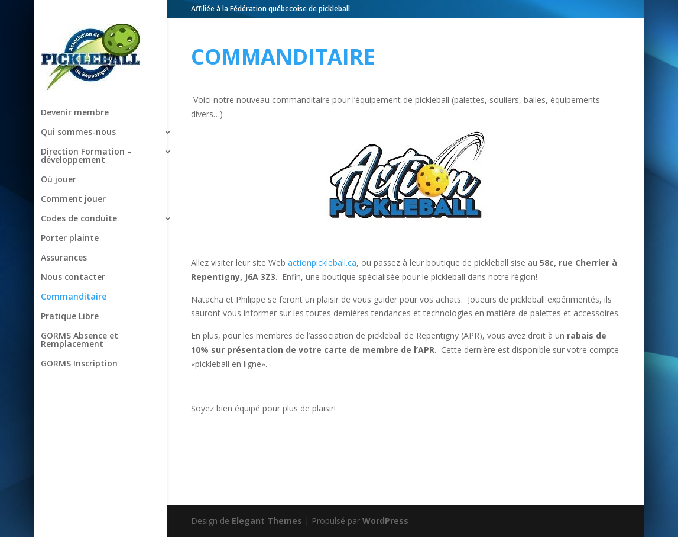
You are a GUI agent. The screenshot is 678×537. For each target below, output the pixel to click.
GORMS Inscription (79, 337)
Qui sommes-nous (78, 105)
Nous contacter (73, 250)
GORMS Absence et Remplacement (79, 313)
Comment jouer (73, 172)
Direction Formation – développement (86, 129)
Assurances (64, 231)
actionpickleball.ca (322, 262)
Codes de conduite (79, 192)
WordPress (385, 520)
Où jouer (58, 152)
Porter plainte (70, 211)
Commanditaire (73, 270)
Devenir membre (75, 86)
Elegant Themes (267, 520)
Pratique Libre (70, 289)
